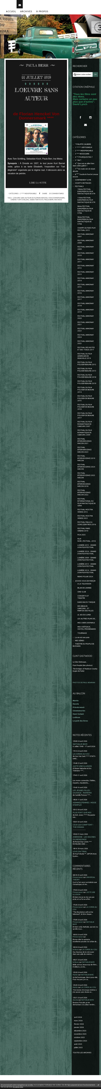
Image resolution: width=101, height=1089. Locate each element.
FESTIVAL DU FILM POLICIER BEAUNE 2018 (86, 377)
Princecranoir (78, 879)
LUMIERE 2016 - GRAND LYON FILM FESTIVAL (86, 554)
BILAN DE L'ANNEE (84, 589)
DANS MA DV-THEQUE (86, 604)
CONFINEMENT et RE (83, 181)
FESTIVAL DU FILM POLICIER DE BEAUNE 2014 (85, 391)
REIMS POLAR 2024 (85, 578)
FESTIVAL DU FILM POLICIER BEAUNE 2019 (86, 384)
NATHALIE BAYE (80, 745)
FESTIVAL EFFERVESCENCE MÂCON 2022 (83, 494)
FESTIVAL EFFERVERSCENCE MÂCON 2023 (84, 451)
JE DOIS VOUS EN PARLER (85, 583)
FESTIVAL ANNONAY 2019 (85, 312)
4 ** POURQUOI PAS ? (84, 159)
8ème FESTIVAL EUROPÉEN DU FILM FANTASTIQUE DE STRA (85, 211)
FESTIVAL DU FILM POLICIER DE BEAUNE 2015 (85, 400)
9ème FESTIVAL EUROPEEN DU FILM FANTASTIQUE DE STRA (85, 222)
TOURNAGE (82, 635)
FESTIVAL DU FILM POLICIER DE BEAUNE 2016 (85, 408)
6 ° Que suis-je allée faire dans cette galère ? (83, 166)
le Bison (76, 951)
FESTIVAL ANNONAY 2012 (85, 268)
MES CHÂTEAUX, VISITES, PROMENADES (86, 629)
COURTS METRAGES (83, 185)
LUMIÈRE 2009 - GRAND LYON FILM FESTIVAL (86, 560)
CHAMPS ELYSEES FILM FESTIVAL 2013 (86, 231)
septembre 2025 (80, 1042)
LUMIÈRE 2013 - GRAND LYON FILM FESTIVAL (86, 567)
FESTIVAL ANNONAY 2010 (85, 256)
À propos (42, 13)
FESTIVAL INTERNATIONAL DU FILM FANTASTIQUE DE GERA (86, 503)
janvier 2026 (79, 1029)
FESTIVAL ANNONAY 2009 (85, 249)
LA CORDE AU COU (81, 755)
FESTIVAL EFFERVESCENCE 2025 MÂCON (86, 477)
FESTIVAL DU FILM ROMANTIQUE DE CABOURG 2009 (84, 434)
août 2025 (78, 1046)
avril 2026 (78, 1019)
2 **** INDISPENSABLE (28, 195)
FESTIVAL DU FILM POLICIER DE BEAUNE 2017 (85, 417)
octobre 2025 (79, 1039)
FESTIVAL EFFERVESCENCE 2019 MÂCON (86, 460)
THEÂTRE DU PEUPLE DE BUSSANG (83, 646)
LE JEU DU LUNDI (84, 616)
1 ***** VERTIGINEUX (83, 149)
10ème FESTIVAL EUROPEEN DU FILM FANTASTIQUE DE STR (86, 193)
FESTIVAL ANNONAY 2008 (85, 243)
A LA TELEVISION (84, 585)
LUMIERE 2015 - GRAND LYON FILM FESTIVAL (86, 548)
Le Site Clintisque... (80, 664)
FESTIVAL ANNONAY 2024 (85, 337)
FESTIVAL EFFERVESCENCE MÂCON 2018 (83, 485)
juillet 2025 (78, 1049)
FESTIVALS (79, 188)
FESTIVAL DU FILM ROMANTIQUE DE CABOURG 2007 (84, 425)
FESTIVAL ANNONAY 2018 (85, 306)
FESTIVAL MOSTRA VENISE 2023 (85, 519)
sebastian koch (36, 201)
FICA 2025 (81, 536)
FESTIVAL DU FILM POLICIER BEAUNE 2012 (86, 365)
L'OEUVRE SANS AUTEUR (36, 95)
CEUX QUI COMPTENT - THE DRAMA (83, 827)
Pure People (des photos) (82, 667)
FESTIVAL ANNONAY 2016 (85, 294)
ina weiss (58, 201)
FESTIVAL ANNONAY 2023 (85, 331)
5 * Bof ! (78, 162)
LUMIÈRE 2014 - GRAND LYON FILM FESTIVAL (86, 573)
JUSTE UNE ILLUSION (82, 768)
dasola (75, 1001)
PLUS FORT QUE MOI (82, 814)
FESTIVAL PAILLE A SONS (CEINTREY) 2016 (86, 525)
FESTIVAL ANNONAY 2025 (85, 344)
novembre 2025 (80, 1036)
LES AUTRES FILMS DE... (86, 620)
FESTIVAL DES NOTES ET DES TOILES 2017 (86, 350)
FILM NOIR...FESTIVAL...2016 (86, 541)
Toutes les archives (82, 1054)
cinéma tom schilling (20, 201)
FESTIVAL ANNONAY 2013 (85, 275)
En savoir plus (18, 1087)
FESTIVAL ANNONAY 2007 (85, 237)
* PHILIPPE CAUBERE (83, 146)
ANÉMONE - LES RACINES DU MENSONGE (84, 839)
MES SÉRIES (79, 642)
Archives (26, 13)
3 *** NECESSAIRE (82, 155)
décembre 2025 (80, 1032)
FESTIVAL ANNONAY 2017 (85, 300)
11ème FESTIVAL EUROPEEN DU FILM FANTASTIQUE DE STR (86, 201)
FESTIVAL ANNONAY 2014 (85, 281)
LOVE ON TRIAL (80, 853)
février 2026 (79, 1026)
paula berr (49, 201)
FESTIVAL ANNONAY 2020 (85, 319)
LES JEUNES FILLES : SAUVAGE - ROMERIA (82, 793)
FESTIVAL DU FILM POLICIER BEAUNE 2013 (86, 371)
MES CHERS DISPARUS (86, 624)
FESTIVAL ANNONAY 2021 (85, 325)
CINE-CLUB (81, 593)
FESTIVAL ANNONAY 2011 (85, 262)
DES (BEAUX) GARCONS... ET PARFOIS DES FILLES (85, 610)
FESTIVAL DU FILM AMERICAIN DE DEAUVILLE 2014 (84, 357)
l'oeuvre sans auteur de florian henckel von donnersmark (39, 199)
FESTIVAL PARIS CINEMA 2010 (83, 531)
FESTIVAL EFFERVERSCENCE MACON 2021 (84, 442)
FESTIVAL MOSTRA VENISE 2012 (85, 512)
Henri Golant (78, 716)
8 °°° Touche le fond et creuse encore (85, 177)
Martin (75, 976)
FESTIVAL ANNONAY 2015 (85, 287)
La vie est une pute (82, 639)
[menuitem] (11, 13)
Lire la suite (37, 184)
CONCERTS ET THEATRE (83, 598)
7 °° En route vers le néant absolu (84, 172)
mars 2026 (78, 1022)
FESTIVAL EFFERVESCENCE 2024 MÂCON (86, 468)
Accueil (11, 13)
